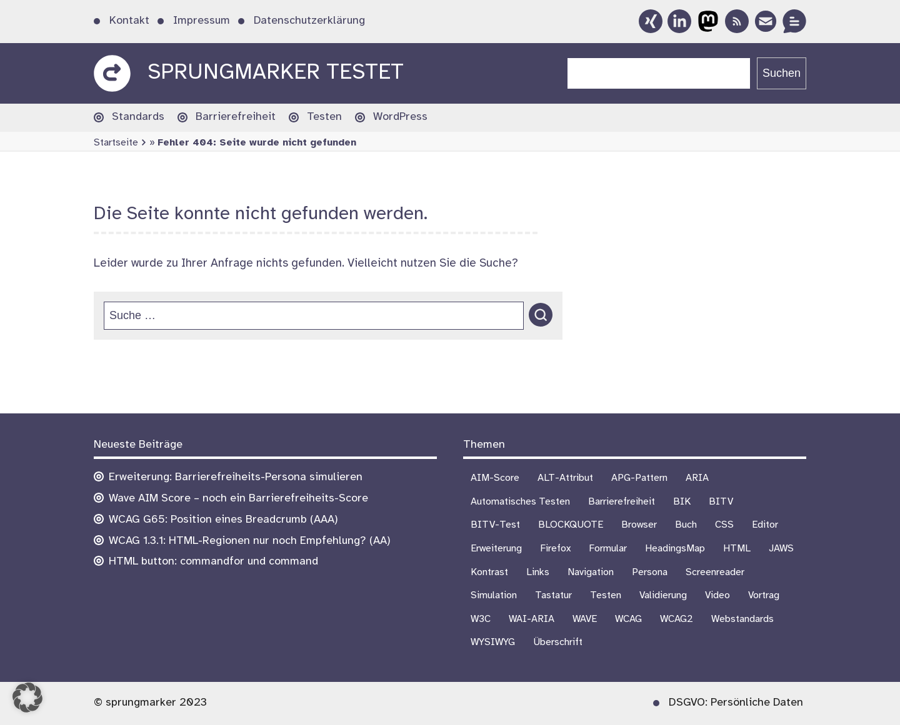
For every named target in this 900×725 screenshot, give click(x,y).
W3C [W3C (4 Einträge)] (481, 619)
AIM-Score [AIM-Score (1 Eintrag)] (495, 478)
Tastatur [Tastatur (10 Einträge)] (553, 595)
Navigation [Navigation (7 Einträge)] (591, 572)
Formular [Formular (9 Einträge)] (608, 548)
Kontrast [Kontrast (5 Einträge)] (489, 572)
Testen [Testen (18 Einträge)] (605, 595)
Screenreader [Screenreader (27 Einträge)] (715, 572)
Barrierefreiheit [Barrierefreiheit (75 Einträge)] (621, 501)
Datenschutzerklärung (309, 21)
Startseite (116, 142)
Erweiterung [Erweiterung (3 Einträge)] (496, 548)
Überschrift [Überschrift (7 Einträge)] (557, 642)
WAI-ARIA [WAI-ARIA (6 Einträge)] (531, 619)
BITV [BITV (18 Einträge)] (721, 501)
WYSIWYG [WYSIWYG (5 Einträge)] (493, 642)
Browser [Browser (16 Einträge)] (639, 525)
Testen (324, 117)
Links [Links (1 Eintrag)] (537, 572)
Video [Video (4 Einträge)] (717, 595)
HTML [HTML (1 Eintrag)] (737, 548)
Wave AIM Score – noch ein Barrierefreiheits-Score (238, 499)
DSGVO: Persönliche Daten (736, 703)
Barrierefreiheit (236, 117)
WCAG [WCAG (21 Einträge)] (628, 619)
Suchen (781, 73)
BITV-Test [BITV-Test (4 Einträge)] (495, 525)
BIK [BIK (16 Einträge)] (682, 501)
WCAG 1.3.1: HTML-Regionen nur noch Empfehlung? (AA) (250, 541)
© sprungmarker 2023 (150, 703)
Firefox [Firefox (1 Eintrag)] (555, 548)
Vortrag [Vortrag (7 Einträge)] (763, 595)
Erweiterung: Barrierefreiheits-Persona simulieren (235, 477)
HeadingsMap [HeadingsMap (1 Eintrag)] (675, 548)
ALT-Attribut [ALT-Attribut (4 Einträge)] (565, 478)
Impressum (201, 21)
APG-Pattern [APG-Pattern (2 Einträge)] (639, 478)
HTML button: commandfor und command (213, 562)
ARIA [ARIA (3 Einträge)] (697, 478)
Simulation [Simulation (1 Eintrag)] (494, 595)
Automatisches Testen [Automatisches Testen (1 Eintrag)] (520, 501)
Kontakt (129, 21)
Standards (138, 117)
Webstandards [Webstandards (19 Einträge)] (742, 619)
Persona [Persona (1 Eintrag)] (650, 572)
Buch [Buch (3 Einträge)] (686, 525)
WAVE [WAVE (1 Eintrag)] (584, 619)
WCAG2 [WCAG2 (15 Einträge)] (676, 619)
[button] (27, 697)
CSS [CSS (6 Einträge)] (724, 525)
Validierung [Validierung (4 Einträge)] (663, 595)
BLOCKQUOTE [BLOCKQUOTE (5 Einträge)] (570, 525)
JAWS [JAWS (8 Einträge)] (781, 548)
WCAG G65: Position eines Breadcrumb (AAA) (223, 520)
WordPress (400, 117)
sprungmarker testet (276, 72)
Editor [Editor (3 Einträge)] (765, 525)
